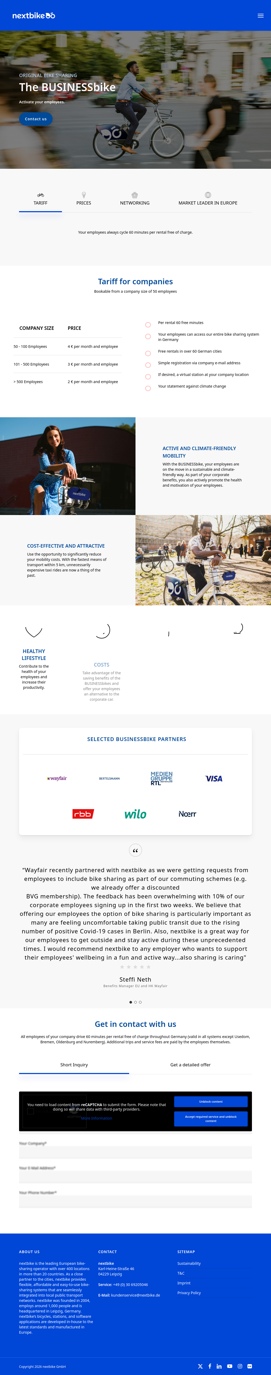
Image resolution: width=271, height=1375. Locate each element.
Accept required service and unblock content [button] (211, 1119)
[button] (261, 15)
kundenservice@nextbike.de (135, 1295)
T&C (180, 1273)
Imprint (184, 1282)
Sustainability (189, 1263)
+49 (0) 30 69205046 (130, 1284)
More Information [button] (96, 1118)
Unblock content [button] (211, 1101)
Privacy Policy (189, 1292)
